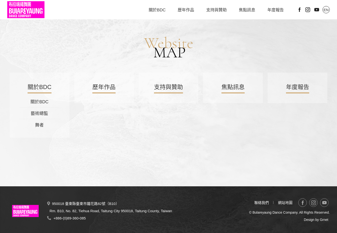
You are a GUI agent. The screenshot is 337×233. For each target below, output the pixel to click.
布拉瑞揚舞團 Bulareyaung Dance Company (25, 9)
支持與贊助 (216, 10)
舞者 (39, 125)
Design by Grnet (316, 220)
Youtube (317, 10)
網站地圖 (285, 203)
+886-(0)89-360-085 (69, 218)
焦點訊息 (247, 10)
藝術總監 (39, 113)
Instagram (308, 10)
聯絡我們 (261, 203)
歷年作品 (186, 10)
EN (326, 10)
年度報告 (275, 10)
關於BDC (157, 10)
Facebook (299, 10)
